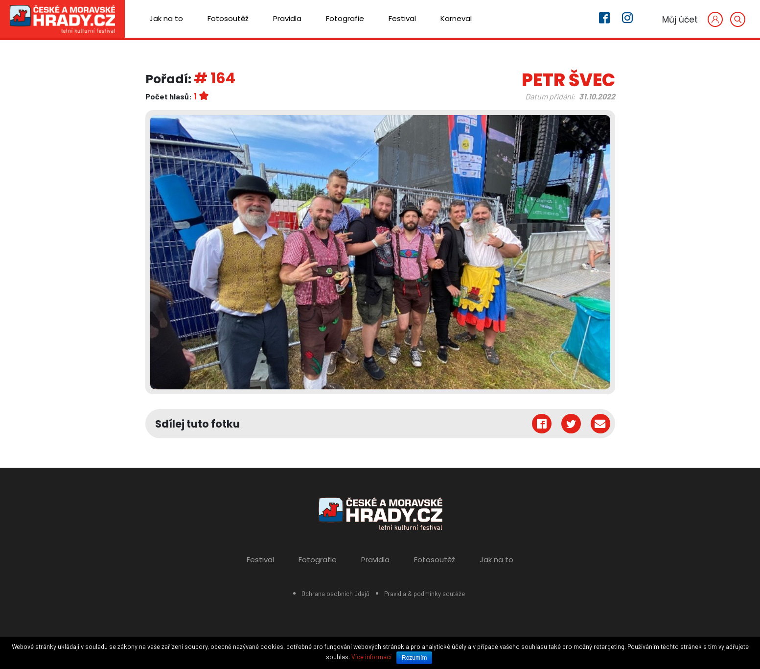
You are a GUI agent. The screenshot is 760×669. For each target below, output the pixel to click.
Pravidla (287, 18)
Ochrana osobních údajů (335, 593)
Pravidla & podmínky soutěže (424, 593)
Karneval (456, 18)
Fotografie (345, 18)
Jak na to (166, 18)
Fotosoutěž (228, 18)
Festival (402, 18)
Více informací (371, 657)
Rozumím (414, 657)
